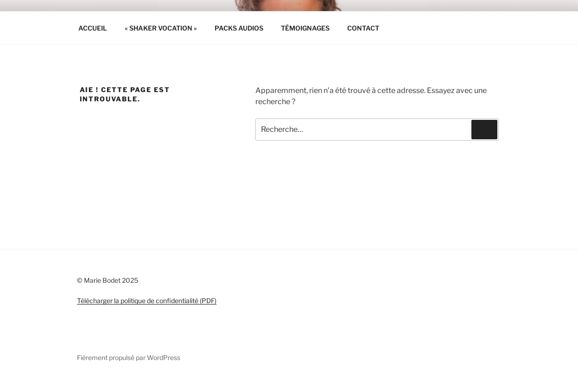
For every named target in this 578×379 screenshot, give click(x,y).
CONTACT (363, 28)
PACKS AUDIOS (239, 28)
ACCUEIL (92, 28)
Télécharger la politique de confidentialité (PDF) (146, 300)
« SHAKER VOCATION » (161, 28)
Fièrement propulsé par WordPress (128, 357)
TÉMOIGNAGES (305, 28)
